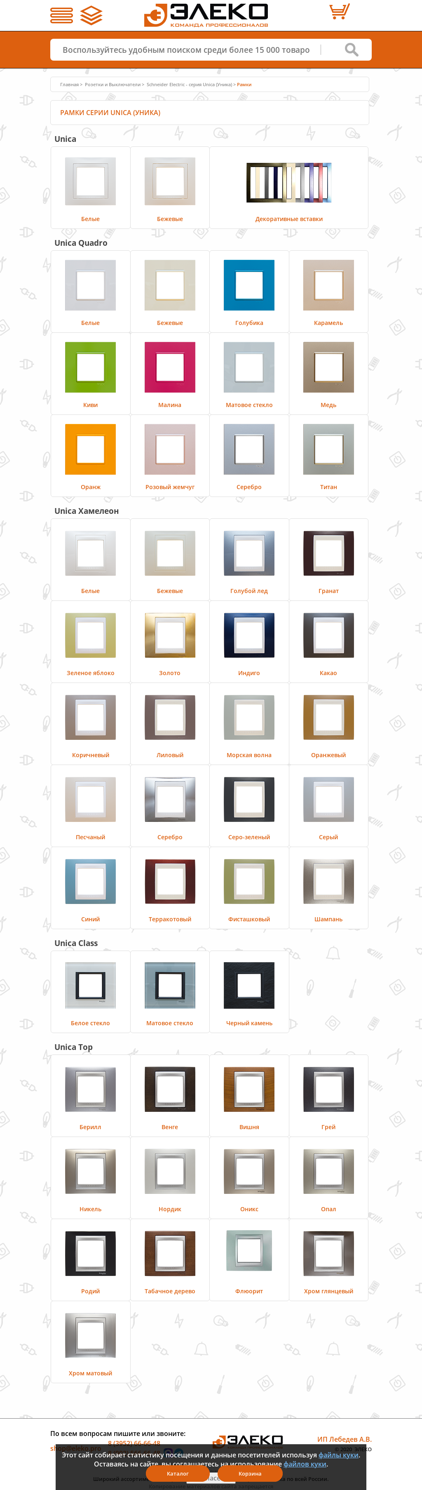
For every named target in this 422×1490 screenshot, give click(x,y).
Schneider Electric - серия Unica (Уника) (189, 84)
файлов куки (305, 1464)
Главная (69, 84)
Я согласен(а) (211, 1478)
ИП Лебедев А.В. (344, 1439)
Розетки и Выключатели (113, 84)
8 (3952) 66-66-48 (134, 1443)
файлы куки (339, 1454)
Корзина (250, 1473)
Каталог (178, 1473)
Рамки (244, 84)
